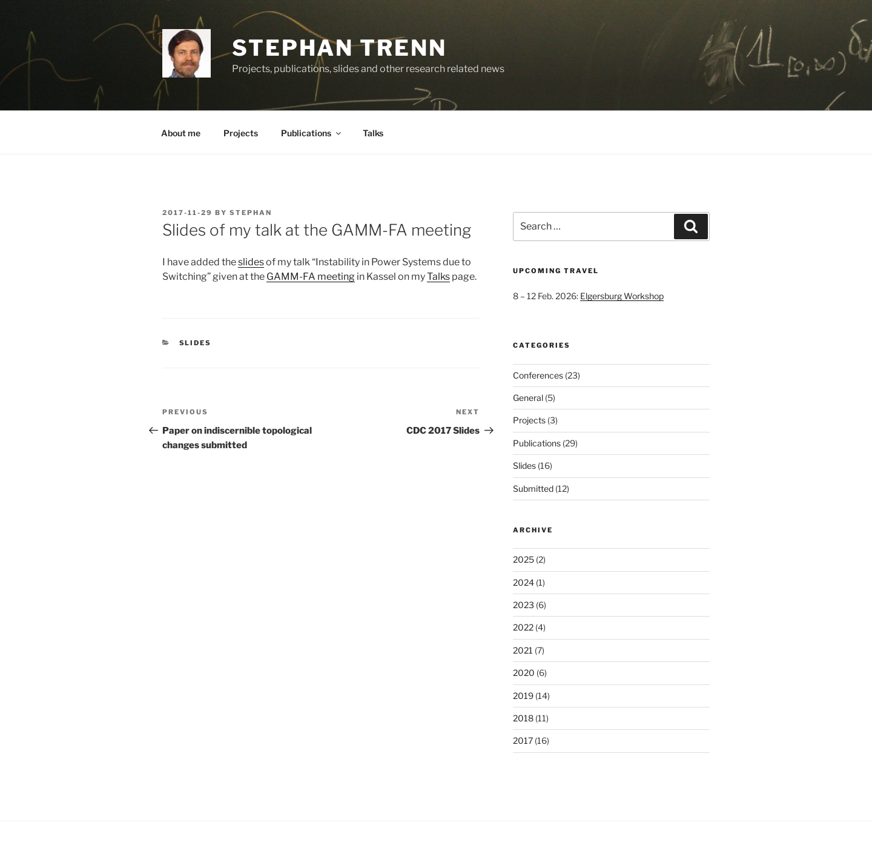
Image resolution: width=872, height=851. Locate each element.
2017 (523, 740)
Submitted (533, 488)
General (528, 397)
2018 (523, 718)
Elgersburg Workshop (622, 296)
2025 (523, 559)
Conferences (538, 375)
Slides (195, 343)
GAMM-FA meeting (310, 276)
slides (251, 262)
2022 (523, 627)
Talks (373, 133)
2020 (524, 672)
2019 (523, 695)
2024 (523, 582)
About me (180, 133)
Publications (312, 133)
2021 (523, 650)
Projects (240, 133)
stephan (251, 212)
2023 (523, 605)
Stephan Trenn (339, 48)
